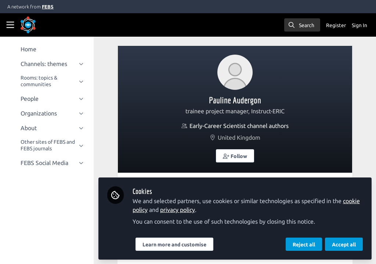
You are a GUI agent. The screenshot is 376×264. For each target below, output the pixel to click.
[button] (235, 155)
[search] (302, 25)
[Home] (28, 25)
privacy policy (177, 209)
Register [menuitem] (336, 25)
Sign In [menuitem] (359, 25)
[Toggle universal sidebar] (10, 25)
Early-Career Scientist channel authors (239, 125)
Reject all (304, 244)
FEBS (48, 6)
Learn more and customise (174, 244)
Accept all (344, 244)
